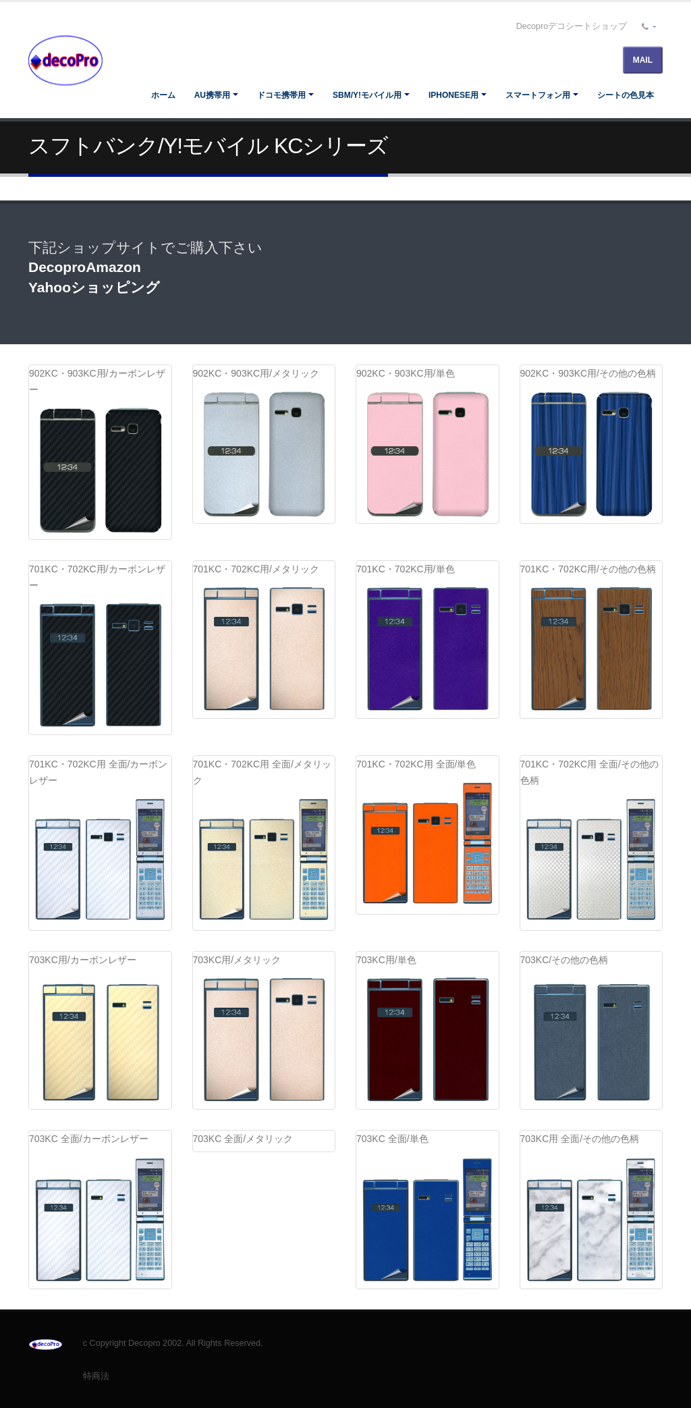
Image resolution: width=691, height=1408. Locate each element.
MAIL (643, 60)
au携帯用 (212, 95)
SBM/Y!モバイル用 (367, 95)
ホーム (163, 95)
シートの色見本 (625, 95)
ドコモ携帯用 (281, 95)
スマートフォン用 (537, 95)
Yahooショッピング (94, 287)
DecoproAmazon (84, 267)
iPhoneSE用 (453, 95)
